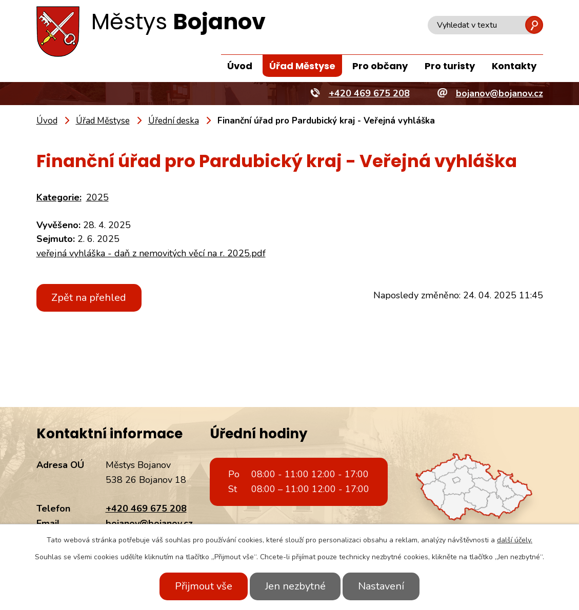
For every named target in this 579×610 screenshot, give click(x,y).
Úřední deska (173, 121)
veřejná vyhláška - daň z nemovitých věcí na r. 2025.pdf (151, 253)
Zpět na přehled (90, 297)
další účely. (514, 540)
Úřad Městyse (302, 65)
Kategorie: (59, 197)
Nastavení (384, 586)
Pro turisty (450, 65)
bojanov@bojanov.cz (149, 523)
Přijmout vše (201, 586)
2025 (97, 197)
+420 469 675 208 (146, 508)
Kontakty (514, 65)
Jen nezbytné (295, 586)
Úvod (239, 65)
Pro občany (380, 65)
